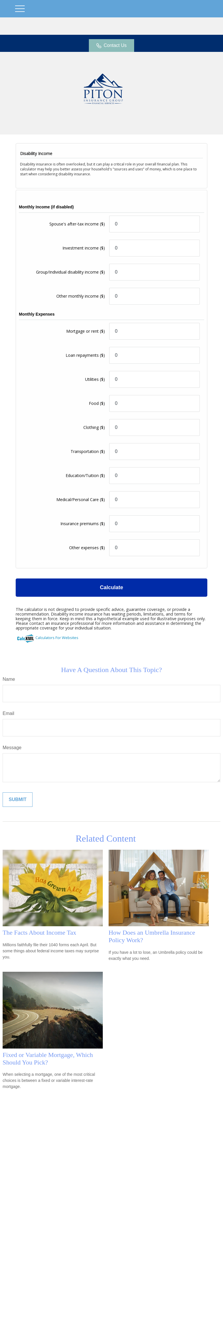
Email (8, 713)
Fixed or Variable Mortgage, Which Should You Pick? (48, 1058)
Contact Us (111, 45)
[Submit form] (18, 799)
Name (9, 679)
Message (12, 747)
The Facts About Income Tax (39, 932)
